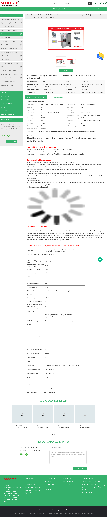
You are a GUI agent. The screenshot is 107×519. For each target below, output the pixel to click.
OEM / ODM (67, 484)
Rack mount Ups (11, 37)
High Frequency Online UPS (11, 23)
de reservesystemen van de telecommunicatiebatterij (42, 392)
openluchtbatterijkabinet (11, 78)
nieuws (3, 107)
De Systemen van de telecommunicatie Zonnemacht (12, 34)
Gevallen (4, 111)
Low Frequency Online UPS (11, 26)
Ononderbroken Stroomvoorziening (11, 19)
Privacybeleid (52, 510)
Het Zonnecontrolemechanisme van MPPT (12, 52)
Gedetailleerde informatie (36, 97)
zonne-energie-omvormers (11, 41)
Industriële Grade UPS (11, 56)
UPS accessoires (11, 67)
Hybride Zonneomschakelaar (11, 30)
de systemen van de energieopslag (11, 74)
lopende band (68, 482)
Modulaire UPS (11, 59)
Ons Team (48, 489)
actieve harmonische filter (11, 81)
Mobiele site (64, 510)
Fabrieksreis (45, 9)
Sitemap (41, 510)
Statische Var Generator (11, 85)
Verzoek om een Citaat (99, 9)
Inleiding (48, 482)
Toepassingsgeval (85, 9)
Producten (19, 9)
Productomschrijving (57, 97)
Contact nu (66, 70)
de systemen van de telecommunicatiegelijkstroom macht (43, 388)
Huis (6, 9)
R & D (65, 487)
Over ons (4, 92)
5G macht (11, 89)
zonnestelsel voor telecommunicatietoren (73, 388)
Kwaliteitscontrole (59, 9)
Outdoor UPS (11, 45)
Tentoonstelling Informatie (11, 70)
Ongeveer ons (32, 9)
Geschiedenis (49, 484)
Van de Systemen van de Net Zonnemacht (12, 48)
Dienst (47, 487)
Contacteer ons (71, 9)
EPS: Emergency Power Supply (11, 63)
